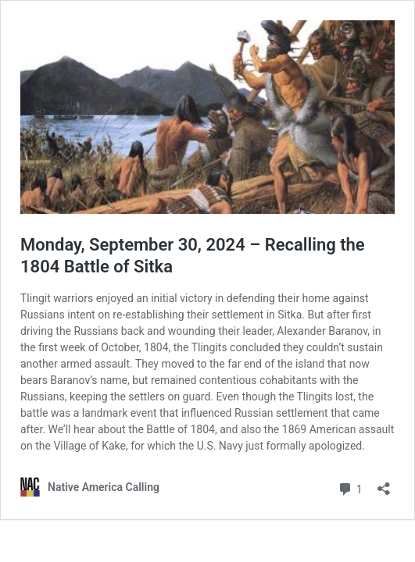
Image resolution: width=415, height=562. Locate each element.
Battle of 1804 (180, 429)
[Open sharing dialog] (384, 483)
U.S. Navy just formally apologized (280, 445)
